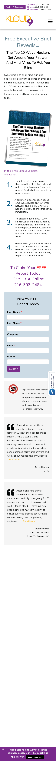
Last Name (14, 322)
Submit (13, 368)
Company (13, 334)
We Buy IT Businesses (15, 7)
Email (11, 345)
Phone (11, 356)
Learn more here (35, 757)
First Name (14, 311)
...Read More (13, 459)
